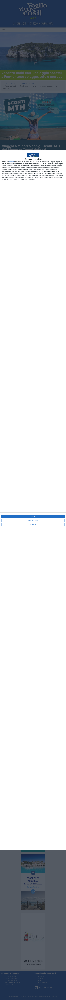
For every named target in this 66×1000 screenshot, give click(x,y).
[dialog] (33, 500)
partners (11, 161)
